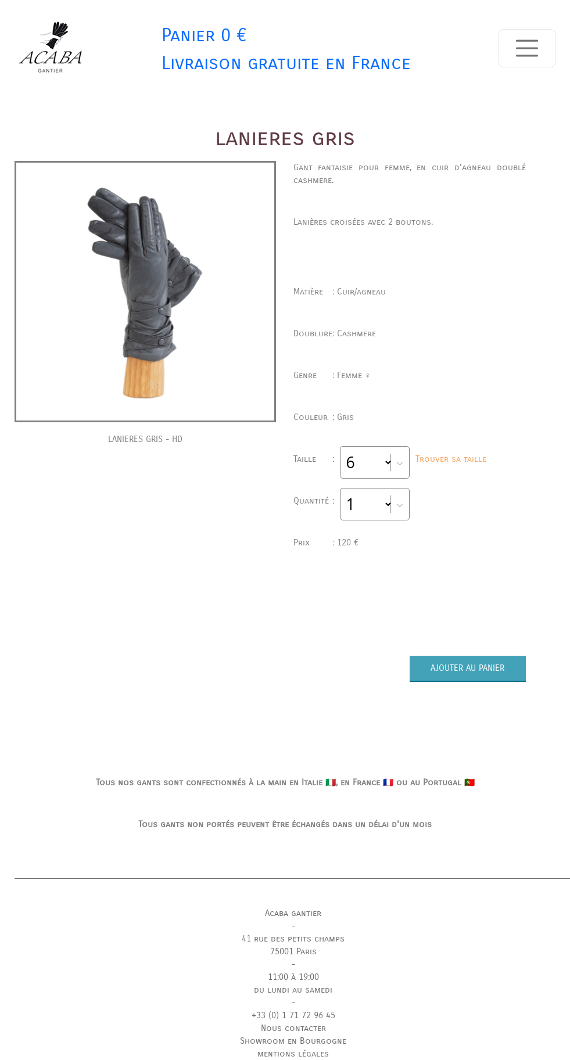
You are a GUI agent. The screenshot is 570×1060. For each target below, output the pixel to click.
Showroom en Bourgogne (293, 1041)
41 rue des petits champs (293, 938)
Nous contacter (293, 1028)
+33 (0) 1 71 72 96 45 (293, 1015)
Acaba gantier (293, 913)
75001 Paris (293, 951)
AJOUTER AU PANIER (467, 668)
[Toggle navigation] (527, 48)
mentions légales (293, 1053)
